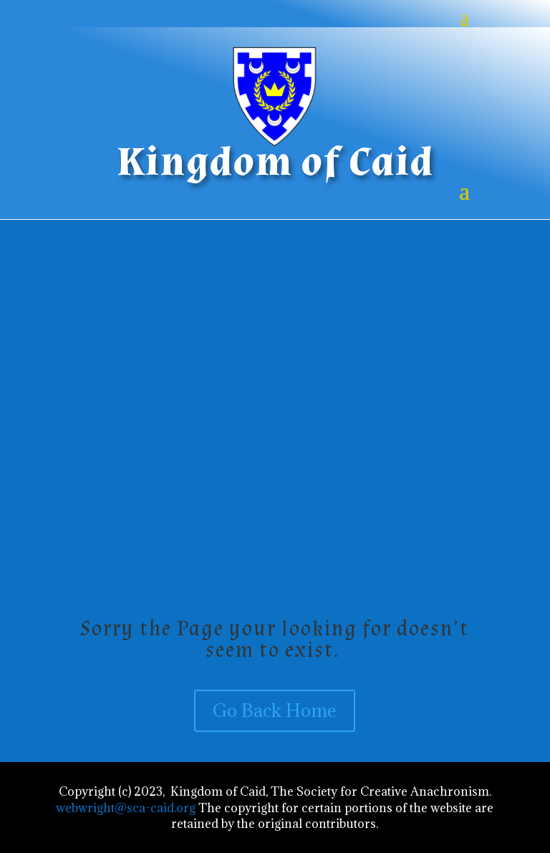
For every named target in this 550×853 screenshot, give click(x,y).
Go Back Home (275, 710)
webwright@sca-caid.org (126, 808)
